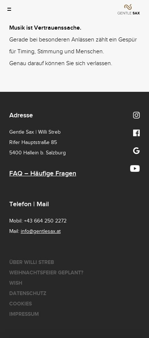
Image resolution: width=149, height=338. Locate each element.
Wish (15, 283)
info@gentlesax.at (41, 231)
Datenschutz (27, 293)
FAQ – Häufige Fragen (42, 173)
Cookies (20, 304)
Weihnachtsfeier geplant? (46, 273)
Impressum (24, 314)
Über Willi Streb (31, 262)
